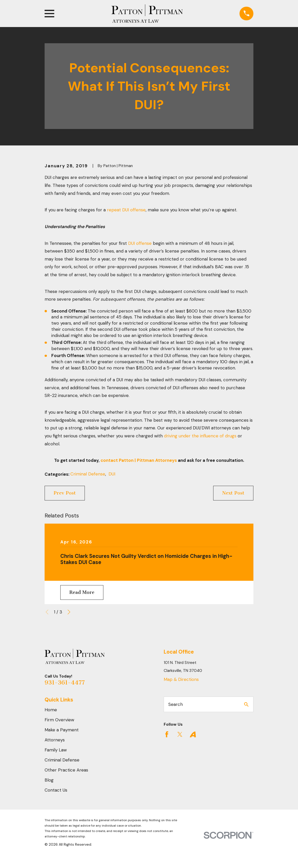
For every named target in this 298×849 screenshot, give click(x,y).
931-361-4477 (65, 682)
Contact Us (56, 790)
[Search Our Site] (246, 704)
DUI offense (140, 243)
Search (175, 704)
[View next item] (69, 612)
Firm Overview (59, 720)
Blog (49, 780)
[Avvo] (193, 734)
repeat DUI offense (126, 210)
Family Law (56, 750)
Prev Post (65, 493)
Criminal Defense (87, 474)
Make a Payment (62, 730)
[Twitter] (180, 734)
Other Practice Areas (66, 770)
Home (51, 710)
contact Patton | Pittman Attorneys (139, 460)
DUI (112, 474)
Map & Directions (181, 679)
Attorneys (55, 740)
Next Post (233, 493)
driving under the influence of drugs (200, 436)
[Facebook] (167, 734)
